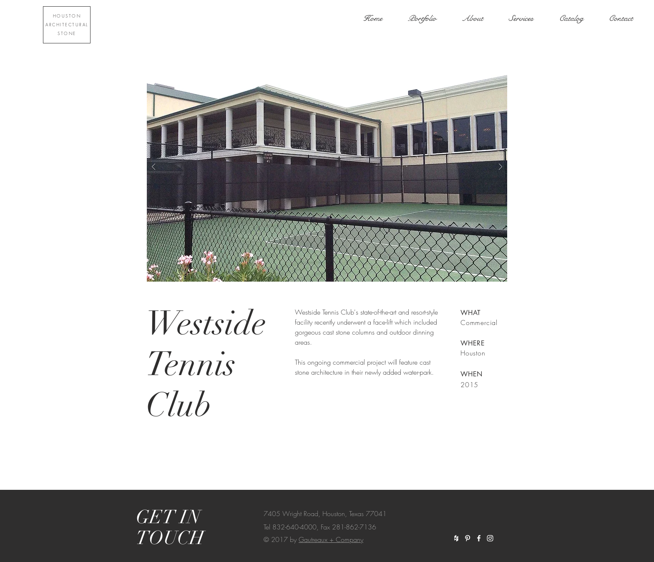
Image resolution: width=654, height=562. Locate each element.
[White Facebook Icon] (479, 538)
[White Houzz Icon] (456, 538)
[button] (327, 167)
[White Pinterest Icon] (467, 538)
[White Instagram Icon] (490, 538)
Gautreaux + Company (331, 539)
